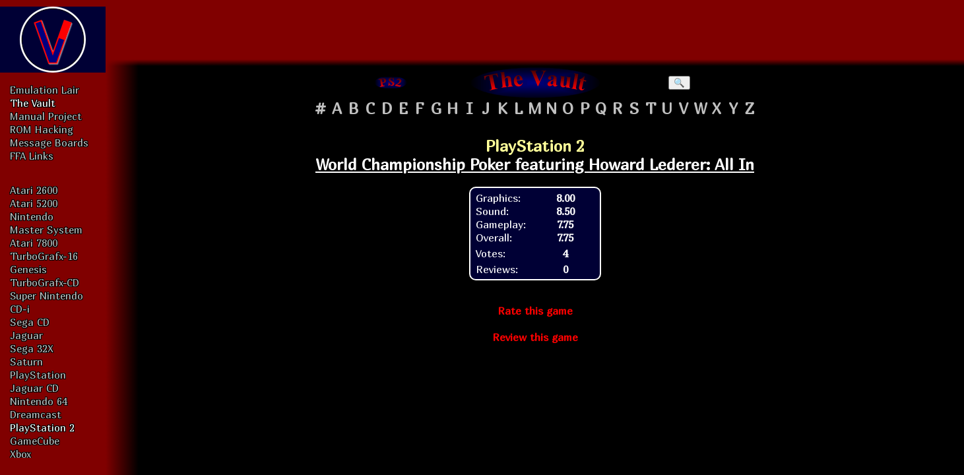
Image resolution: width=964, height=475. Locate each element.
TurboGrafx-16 (44, 256)
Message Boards (49, 142)
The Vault (32, 103)
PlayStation (38, 375)
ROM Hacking (41, 129)
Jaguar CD (34, 388)
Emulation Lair (44, 90)
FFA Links (31, 156)
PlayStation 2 (42, 427)
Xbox (20, 454)
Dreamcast (35, 414)
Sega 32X (31, 348)
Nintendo (31, 216)
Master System (46, 230)
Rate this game (535, 310)
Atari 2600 (33, 190)
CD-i (20, 309)
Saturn (26, 361)
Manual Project (46, 116)
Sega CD (29, 322)
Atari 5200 (33, 203)
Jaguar (26, 335)
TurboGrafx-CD (44, 282)
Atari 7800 (33, 243)
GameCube (34, 441)
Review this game (535, 337)
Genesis (28, 269)
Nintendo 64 (38, 401)
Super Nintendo (46, 295)
